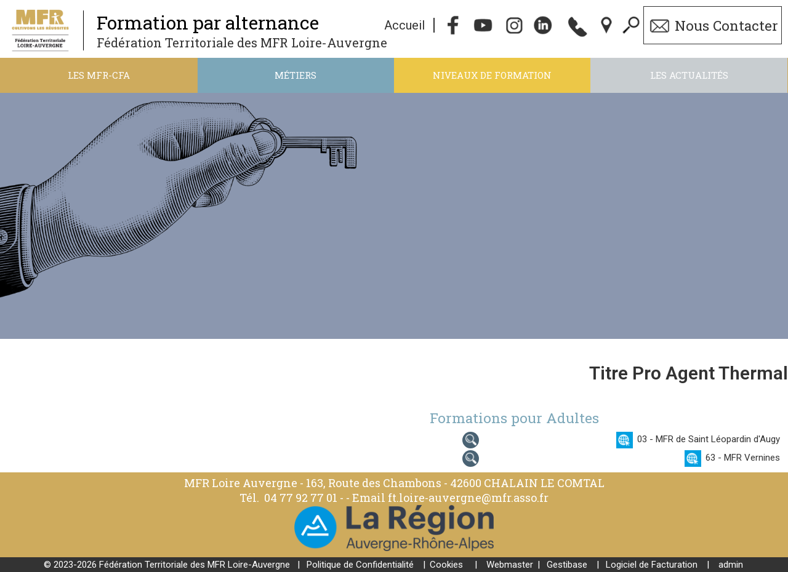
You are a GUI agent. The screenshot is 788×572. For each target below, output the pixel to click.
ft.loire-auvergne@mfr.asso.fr (468, 497)
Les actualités (689, 75)
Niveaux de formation (492, 75)
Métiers (295, 75)
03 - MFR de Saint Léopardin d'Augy (708, 439)
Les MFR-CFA (99, 75)
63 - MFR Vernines (743, 457)
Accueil (404, 25)
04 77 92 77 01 (302, 497)
